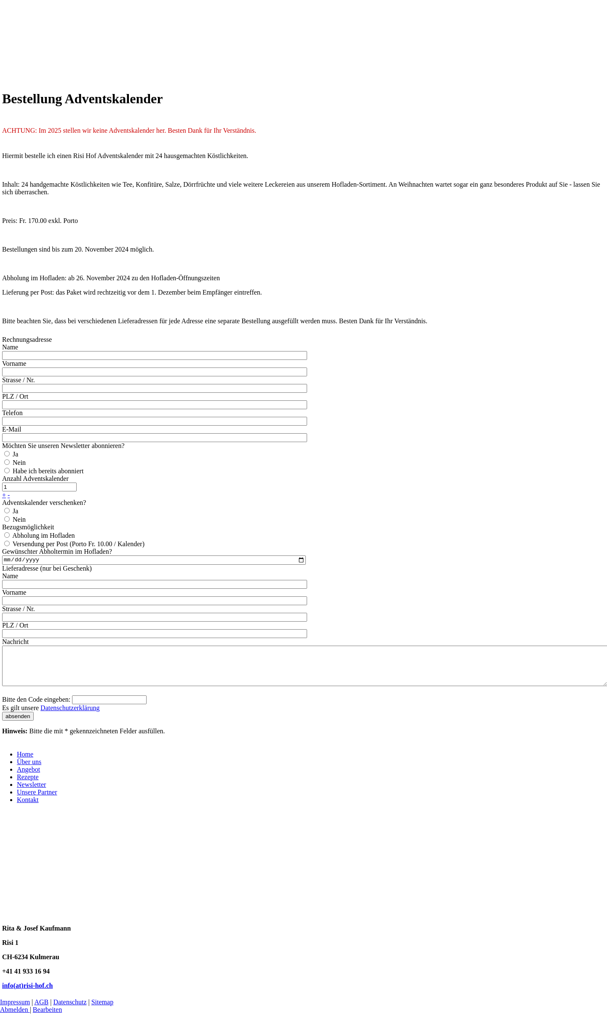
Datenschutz (69, 1010)
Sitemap (102, 1010)
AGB (41, 1010)
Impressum (15, 1010)
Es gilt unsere (50, 716)
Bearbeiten (47, 1018)
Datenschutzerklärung (69, 716)
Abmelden (15, 1018)
